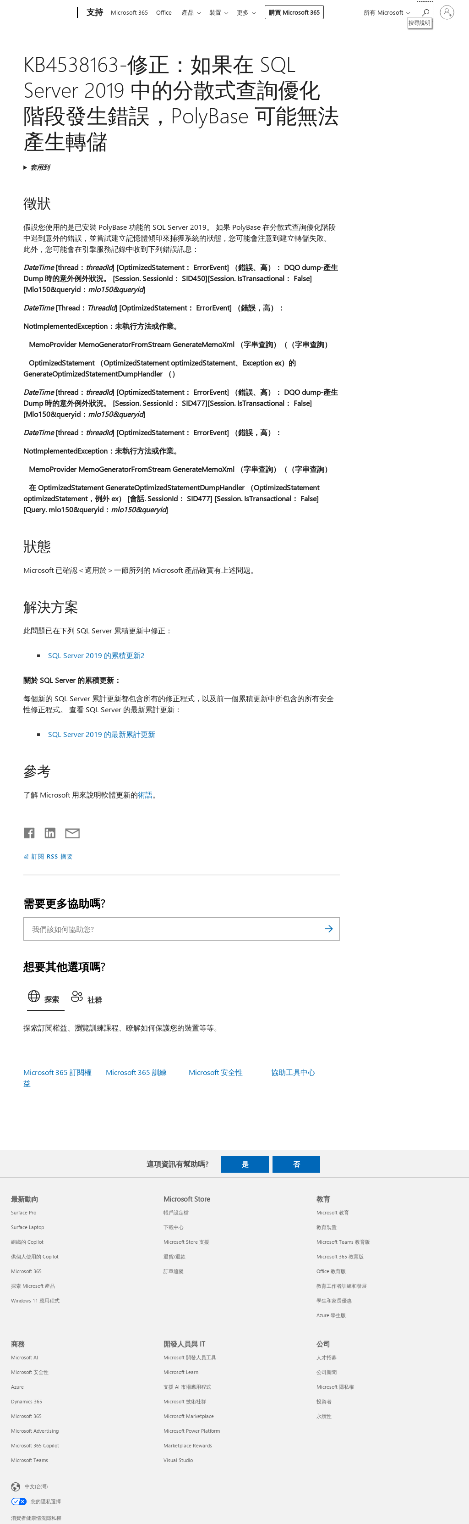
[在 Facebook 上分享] (29, 831)
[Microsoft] (42, 12)
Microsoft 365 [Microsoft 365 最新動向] (26, 1271)
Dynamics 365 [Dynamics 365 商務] (26, 1401)
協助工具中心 (293, 1072)
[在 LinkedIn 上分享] (46, 831)
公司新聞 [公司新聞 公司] (326, 1372)
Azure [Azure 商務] (17, 1386)
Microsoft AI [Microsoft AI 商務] (24, 1357)
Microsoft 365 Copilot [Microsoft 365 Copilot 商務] (35, 1445)
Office (166, 12)
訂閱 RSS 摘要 (52, 856)
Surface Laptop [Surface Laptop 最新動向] (27, 1227)
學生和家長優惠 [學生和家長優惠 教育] (334, 1300)
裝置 (221, 12)
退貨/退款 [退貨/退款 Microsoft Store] (174, 1256)
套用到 (39, 167)
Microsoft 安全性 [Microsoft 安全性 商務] (30, 1372)
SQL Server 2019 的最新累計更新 (101, 734)
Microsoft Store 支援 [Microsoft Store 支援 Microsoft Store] (186, 1241)
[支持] (94, 12)
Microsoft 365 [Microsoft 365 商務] (26, 1416)
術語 (145, 794)
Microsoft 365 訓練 (136, 1072)
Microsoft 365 (129, 12)
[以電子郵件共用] (68, 831)
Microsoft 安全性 (216, 1072)
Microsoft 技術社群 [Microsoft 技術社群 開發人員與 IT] (185, 1401)
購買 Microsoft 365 (301, 12)
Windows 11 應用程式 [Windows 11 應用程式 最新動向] (35, 1300)
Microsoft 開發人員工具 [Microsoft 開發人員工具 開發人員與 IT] (190, 1357)
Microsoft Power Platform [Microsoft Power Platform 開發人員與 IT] (192, 1430)
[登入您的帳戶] (447, 12)
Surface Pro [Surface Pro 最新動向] (23, 1212)
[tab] (46, 998)
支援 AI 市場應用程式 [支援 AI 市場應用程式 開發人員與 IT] (187, 1386)
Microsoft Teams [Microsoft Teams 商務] (29, 1460)
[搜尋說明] (425, 11)
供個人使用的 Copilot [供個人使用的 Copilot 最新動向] (35, 1256)
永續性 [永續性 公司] (324, 1416)
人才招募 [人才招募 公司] (326, 1357)
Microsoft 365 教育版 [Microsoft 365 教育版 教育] (340, 1256)
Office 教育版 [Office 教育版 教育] (331, 1271)
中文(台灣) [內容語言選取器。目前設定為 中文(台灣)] (36, 1486)
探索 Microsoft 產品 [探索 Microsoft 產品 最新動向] (33, 1285)
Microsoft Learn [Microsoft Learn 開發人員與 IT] (181, 1372)
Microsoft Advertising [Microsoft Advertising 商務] (35, 1430)
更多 (250, 12)
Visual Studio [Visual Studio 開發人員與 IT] (178, 1460)
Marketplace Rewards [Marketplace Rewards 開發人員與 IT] (188, 1445)
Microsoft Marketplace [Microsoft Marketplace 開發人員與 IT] (189, 1416)
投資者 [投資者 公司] (324, 1401)
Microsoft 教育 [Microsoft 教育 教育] (332, 1212)
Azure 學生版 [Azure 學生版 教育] (331, 1315)
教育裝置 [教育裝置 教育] (326, 1227)
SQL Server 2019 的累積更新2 (96, 655)
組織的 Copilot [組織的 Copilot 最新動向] (27, 1241)
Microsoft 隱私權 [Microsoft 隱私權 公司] (335, 1386)
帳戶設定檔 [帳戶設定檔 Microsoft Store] (176, 1212)
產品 (191, 12)
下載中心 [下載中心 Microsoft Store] (174, 1227)
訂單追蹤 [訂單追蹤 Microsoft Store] (174, 1271)
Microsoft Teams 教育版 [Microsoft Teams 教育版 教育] (343, 1241)
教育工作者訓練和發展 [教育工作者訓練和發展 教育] (341, 1285)
